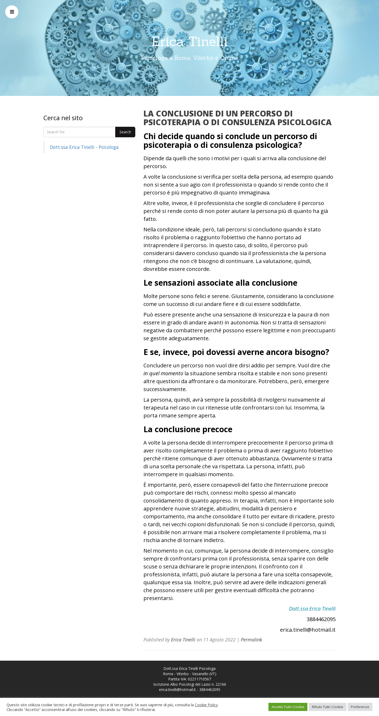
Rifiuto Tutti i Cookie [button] (327, 706)
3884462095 (209, 689)
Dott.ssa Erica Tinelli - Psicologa (84, 147)
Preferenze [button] (360, 706)
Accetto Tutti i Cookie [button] (288, 706)
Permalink (251, 639)
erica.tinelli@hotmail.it (177, 689)
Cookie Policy (206, 704)
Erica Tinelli (189, 41)
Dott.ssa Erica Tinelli (312, 608)
